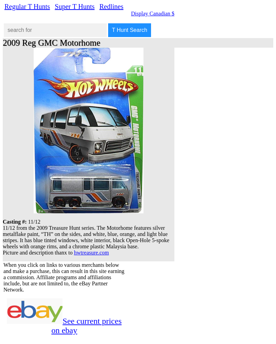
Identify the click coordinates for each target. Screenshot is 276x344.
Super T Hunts (75, 6)
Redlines (112, 6)
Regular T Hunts (27, 6)
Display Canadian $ (152, 13)
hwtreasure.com (91, 253)
